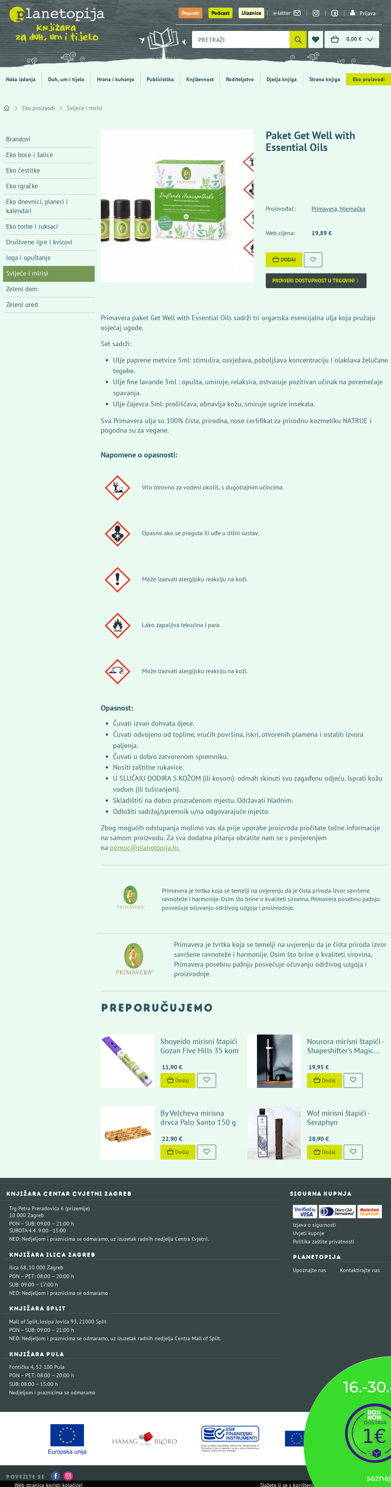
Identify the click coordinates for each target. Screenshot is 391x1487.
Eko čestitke (23, 170)
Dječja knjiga (282, 79)
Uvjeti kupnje (308, 1233)
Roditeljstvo (240, 79)
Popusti (190, 13)
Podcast (220, 13)
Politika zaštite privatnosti (323, 1241)
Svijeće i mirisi (84, 108)
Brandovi (18, 139)
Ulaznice (251, 13)
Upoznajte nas (309, 1270)
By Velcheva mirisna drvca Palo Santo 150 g (198, 1117)
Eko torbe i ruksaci (32, 226)
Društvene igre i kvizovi (39, 242)
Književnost (200, 79)
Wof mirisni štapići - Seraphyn (338, 1117)
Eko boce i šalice (29, 155)
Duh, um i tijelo (66, 79)
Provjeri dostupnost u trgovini (316, 280)
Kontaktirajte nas (360, 1270)
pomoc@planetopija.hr (144, 847)
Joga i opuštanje (28, 257)
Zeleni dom (21, 289)
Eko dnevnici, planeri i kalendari (37, 206)
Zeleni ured (22, 304)
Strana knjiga (324, 79)
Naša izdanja (21, 79)
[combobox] (240, 39)
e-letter (287, 13)
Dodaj (284, 259)
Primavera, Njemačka (338, 208)
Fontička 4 (21, 1366)
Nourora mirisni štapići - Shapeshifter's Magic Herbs (345, 1050)
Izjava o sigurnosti (314, 1224)
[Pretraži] (298, 39)
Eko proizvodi (38, 108)
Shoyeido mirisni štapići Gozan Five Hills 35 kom (199, 1045)
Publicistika (160, 79)
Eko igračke (22, 186)
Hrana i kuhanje (115, 79)
